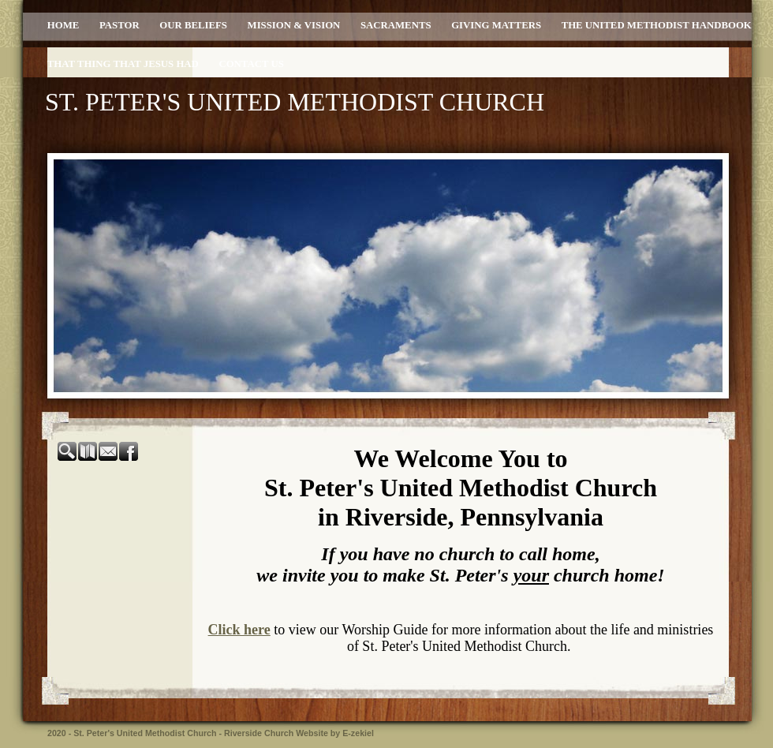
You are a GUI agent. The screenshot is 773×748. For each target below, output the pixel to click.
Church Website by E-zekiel (319, 733)
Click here (239, 630)
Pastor (119, 25)
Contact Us (250, 63)
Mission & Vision (294, 25)
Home (63, 25)
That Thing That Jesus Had (123, 63)
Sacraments (395, 25)
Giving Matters (496, 25)
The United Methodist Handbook (657, 25)
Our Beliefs (193, 25)
